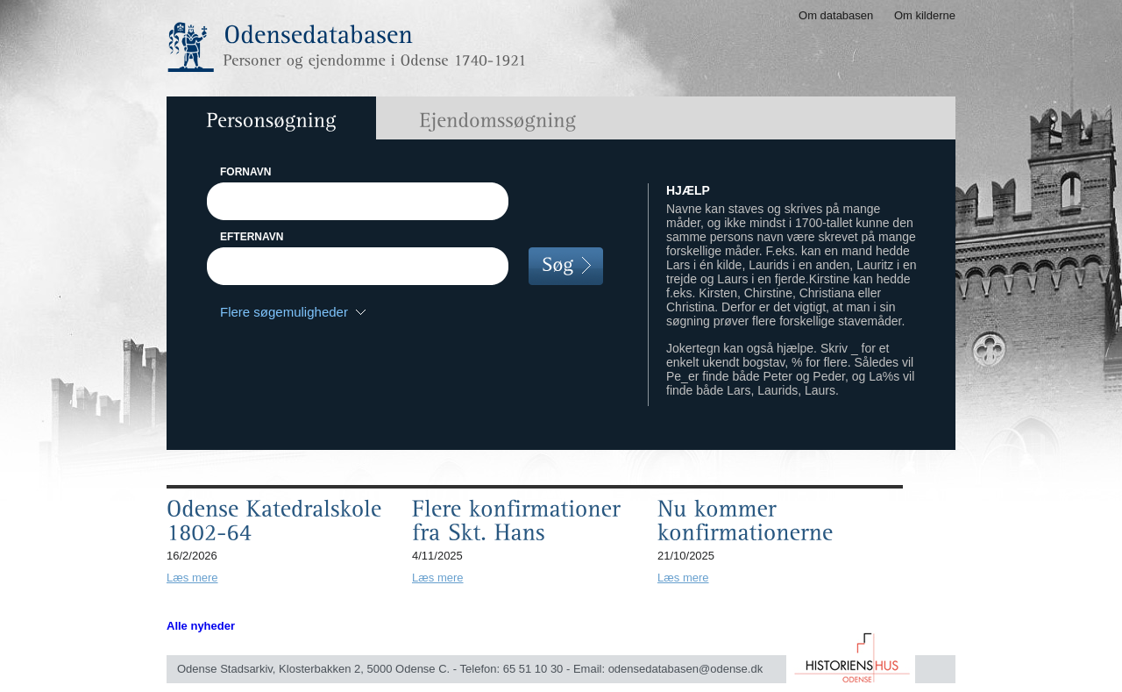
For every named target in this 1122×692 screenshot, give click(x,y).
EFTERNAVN (251, 237)
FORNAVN (245, 172)
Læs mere (192, 577)
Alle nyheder (201, 625)
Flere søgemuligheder (284, 311)
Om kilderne (924, 15)
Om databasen (836, 15)
